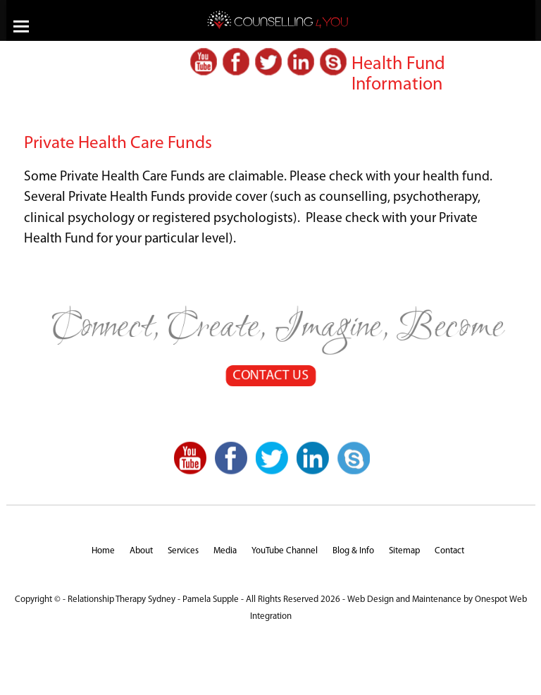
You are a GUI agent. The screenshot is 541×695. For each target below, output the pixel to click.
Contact (449, 550)
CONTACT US (270, 376)
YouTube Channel (284, 550)
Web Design (370, 599)
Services (183, 550)
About (141, 550)
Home (103, 550)
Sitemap (404, 550)
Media (225, 550)
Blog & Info (353, 550)
